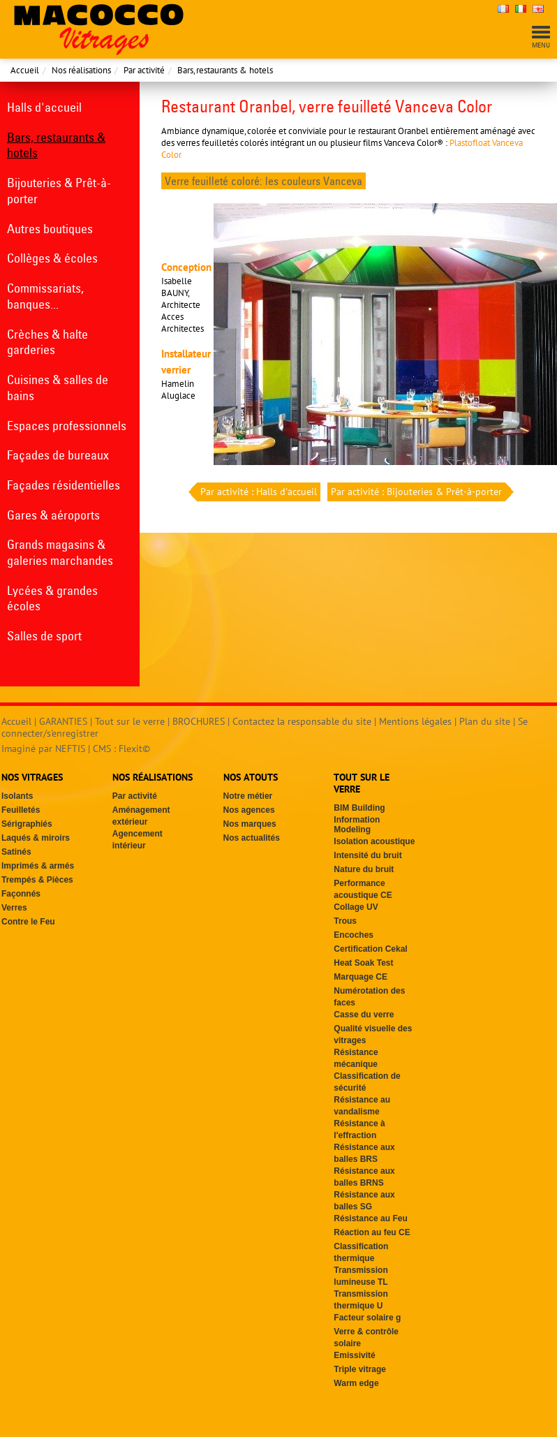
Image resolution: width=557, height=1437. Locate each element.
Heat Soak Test (363, 963)
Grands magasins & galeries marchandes (60, 552)
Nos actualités (251, 838)
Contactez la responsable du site (301, 721)
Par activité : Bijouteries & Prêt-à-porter (418, 491)
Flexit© (134, 748)
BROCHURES (198, 721)
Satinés (16, 852)
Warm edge (356, 1383)
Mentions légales (415, 721)
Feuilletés (20, 810)
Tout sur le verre (130, 721)
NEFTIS (70, 748)
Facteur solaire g (367, 1317)
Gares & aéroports (53, 515)
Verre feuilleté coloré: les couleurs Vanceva (263, 181)
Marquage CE (360, 977)
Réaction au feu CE (372, 1232)
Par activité (144, 70)
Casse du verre (364, 1014)
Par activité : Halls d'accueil (257, 491)
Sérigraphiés (26, 824)
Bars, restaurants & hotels (225, 70)
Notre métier (248, 796)
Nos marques (249, 824)
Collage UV (356, 907)
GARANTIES (63, 721)
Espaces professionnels (66, 426)
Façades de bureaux (58, 455)
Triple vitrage (360, 1369)
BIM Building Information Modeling (359, 818)
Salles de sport (44, 636)
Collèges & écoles (52, 258)
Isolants (17, 796)
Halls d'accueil (44, 107)
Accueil (24, 70)
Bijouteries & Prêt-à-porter (59, 191)
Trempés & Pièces (37, 880)
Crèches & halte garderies (47, 342)
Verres (14, 908)
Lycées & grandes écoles (52, 598)
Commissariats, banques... (45, 296)
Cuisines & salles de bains (57, 387)
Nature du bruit (364, 869)
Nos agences (249, 810)
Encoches (353, 935)
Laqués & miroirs (35, 838)
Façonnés (20, 894)
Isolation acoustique (374, 841)
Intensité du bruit (367, 855)
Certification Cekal (370, 949)
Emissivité (354, 1355)
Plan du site (484, 721)
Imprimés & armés (37, 866)
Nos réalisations (81, 70)
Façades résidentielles (63, 485)
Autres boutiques (50, 229)
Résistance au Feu (370, 1218)
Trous (345, 921)
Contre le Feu (28, 922)
